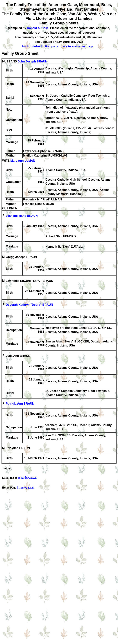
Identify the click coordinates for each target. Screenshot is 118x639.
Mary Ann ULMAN (22, 160)
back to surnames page (77, 46)
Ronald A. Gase (38, 28)
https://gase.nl (26, 487)
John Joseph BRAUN (32, 61)
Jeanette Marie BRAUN (21, 216)
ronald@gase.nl (27, 477)
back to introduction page (40, 46)
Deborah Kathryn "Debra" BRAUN (29, 304)
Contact (6, 468)
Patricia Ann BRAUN (20, 403)
